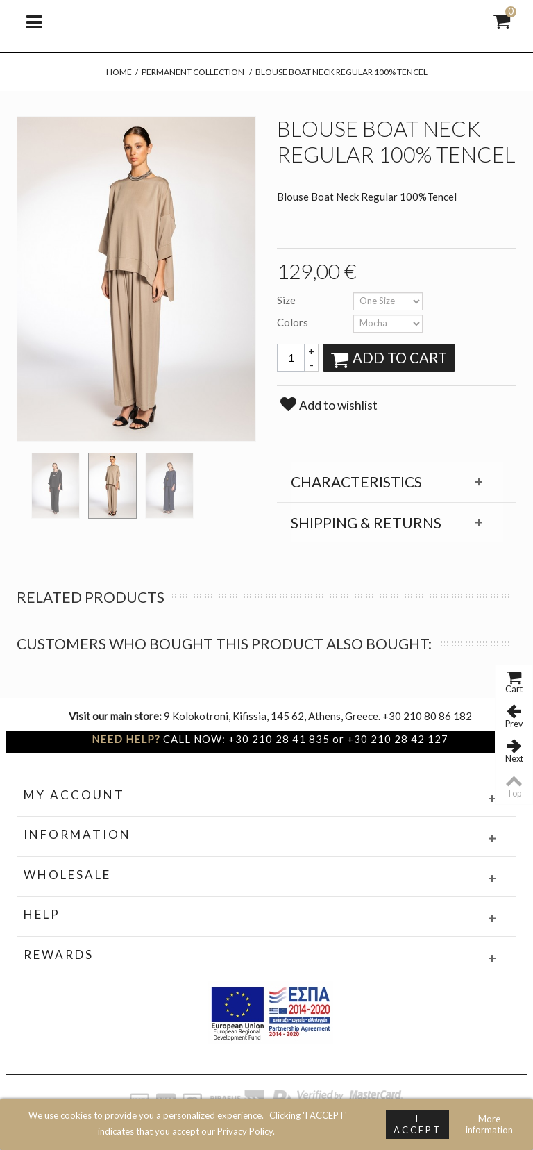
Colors (293, 322)
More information (489, 1124)
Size (287, 300)
